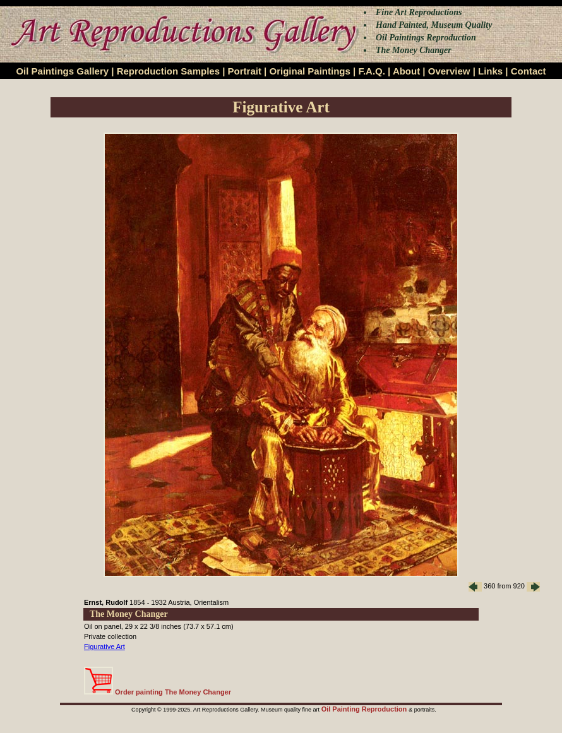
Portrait (244, 71)
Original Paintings (309, 71)
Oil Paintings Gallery (62, 71)
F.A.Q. (371, 71)
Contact (528, 71)
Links (490, 71)
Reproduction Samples (168, 71)
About (406, 71)
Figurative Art (104, 646)
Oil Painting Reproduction (365, 709)
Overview (449, 71)
